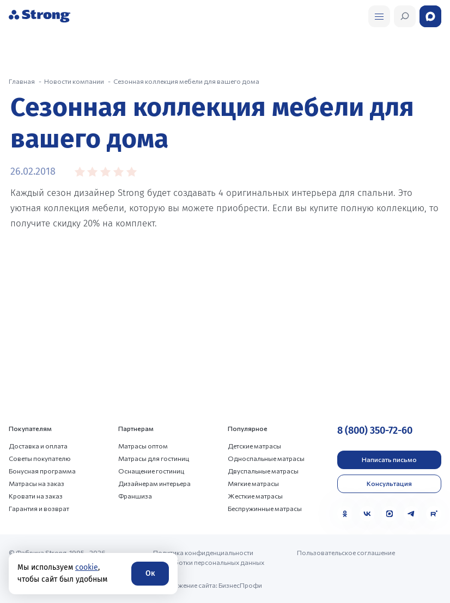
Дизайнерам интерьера (154, 483)
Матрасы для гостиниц (153, 458)
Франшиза (135, 496)
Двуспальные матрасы (263, 471)
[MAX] (389, 513)
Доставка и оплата (38, 446)
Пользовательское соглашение (346, 552)
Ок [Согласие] (150, 573)
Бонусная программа (42, 471)
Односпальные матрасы (266, 458)
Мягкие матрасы (253, 483)
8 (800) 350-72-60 (374, 430)
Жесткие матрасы (255, 496)
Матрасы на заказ (36, 483)
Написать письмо (389, 459)
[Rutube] (433, 513)
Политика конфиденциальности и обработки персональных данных (208, 557)
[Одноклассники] (344, 513)
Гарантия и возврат (39, 508)
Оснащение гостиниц (151, 471)
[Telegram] (411, 513)
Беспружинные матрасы (265, 508)
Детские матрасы (254, 446)
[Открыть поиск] (379, 16)
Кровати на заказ (36, 496)
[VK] (367, 513)
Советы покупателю (40, 458)
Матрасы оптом (143, 446)
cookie (86, 567)
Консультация (389, 483)
